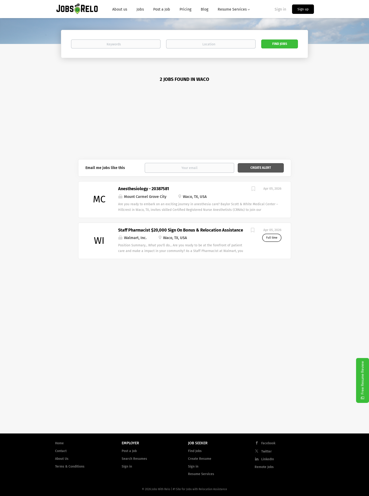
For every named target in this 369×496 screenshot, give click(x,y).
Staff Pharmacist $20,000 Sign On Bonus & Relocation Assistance (180, 230)
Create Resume (199, 459)
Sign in (280, 9)
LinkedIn (267, 459)
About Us (61, 459)
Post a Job (129, 451)
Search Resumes (134, 459)
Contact (61, 451)
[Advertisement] (185, 124)
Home (59, 443)
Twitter (266, 451)
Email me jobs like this (105, 167)
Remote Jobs (264, 467)
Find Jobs (279, 44)
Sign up (303, 9)
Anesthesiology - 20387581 (143, 188)
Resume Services (201, 474)
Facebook (268, 443)
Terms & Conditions (69, 466)
